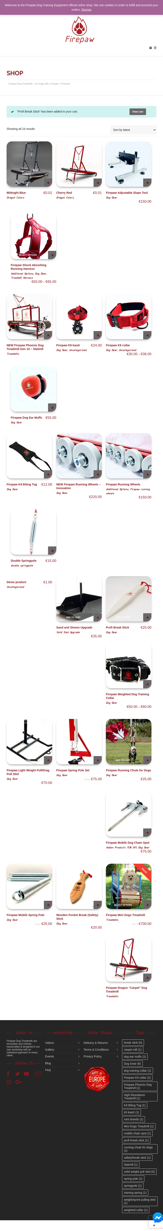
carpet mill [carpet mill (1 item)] (132, 1049)
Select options (28, 255)
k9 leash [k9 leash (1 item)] (131, 1112)
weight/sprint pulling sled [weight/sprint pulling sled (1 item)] (140, 1201)
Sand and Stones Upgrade (74, 627)
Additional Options (22, 273)
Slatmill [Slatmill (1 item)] (131, 1164)
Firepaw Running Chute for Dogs (128, 770)
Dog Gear (111, 197)
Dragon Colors (15, 197)
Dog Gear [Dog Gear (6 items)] (132, 1063)
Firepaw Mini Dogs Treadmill (125, 915)
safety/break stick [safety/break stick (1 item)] (137, 1157)
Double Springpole (23, 560)
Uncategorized (77, 350)
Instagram (10, 1081)
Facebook (10, 1073)
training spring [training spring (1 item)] (135, 1192)
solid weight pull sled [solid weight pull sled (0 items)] (139, 1171)
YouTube (27, 1073)
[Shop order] (133, 130)
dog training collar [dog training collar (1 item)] (137, 1070)
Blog (48, 1063)
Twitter (19, 1073)
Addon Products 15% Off (121, 847)
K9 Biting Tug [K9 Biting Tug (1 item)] (134, 1105)
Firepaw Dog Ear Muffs (26, 417)
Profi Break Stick (117, 627)
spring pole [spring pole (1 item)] (133, 1178)
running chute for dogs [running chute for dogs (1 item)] (138, 1149)
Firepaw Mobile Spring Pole (25, 915)
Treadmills (13, 354)
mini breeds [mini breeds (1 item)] (133, 1119)
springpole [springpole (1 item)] (133, 1185)
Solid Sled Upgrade (68, 632)
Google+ (19, 1081)
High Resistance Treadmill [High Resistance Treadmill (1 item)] (134, 1096)
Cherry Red (64, 192)
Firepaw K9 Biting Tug (22, 484)
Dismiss (86, 9)
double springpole (22, 565)
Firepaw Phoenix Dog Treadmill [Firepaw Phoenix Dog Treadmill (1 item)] (138, 1086)
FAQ (48, 1070)
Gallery (49, 1049)
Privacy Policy (93, 1056)
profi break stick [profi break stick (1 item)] (136, 1140)
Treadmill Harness (22, 278)
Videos (49, 1042)
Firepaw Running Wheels (123, 484)
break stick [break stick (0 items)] (133, 1042)
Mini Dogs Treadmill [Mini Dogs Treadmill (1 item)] (139, 1126)
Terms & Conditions (96, 1049)
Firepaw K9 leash (68, 345)
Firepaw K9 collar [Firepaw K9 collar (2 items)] (137, 1077)
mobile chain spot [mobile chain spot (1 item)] (137, 1133)
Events (49, 1056)
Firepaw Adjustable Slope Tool (127, 192)
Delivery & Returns (96, 1042)
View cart (137, 111)
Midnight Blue (16, 192)
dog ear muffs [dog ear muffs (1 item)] (135, 1056)
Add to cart (24, 183)
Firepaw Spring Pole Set (72, 770)
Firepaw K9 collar (118, 345)
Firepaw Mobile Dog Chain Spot (127, 842)
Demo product (16, 582)
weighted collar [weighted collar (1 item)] (135, 1210)
